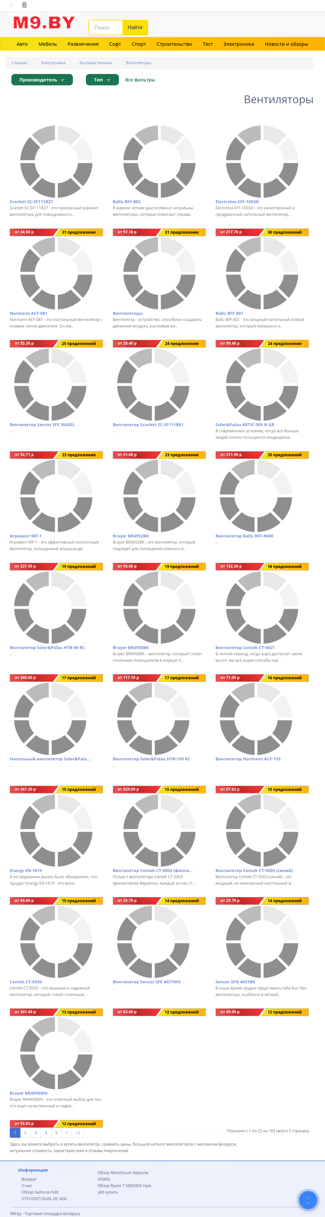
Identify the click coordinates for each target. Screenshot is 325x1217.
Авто (22, 44)
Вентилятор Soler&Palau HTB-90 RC (47, 647)
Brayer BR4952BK (131, 536)
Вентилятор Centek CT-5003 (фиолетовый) (153, 870)
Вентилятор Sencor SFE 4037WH (146, 981)
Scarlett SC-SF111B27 (31, 201)
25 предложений (79, 343)
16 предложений (285, 678)
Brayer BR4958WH (28, 1093)
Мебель (48, 44)
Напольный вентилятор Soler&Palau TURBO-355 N (50, 758)
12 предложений (182, 1012)
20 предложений (285, 455)
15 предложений (79, 789)
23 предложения (79, 455)
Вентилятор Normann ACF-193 (248, 758)
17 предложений (79, 678)
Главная (19, 63)
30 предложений (285, 232)
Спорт (139, 44)
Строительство (174, 44)
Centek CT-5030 (26, 981)
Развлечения (83, 44)
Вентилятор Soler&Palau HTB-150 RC (152, 758)
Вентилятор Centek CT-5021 (245, 647)
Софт (115, 44)
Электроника (239, 44)
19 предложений (79, 566)
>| (78, 1133)
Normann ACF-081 (28, 313)
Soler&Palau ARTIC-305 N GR (244, 424)
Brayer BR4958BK (131, 647)
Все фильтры (140, 80)
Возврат (29, 1179)
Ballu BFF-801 (229, 313)
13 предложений (79, 1012)
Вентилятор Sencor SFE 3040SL (42, 424)
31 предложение (79, 232)
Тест (208, 44)
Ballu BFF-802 (127, 201)
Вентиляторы (138, 63)
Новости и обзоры (286, 44)
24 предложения (182, 343)
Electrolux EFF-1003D (237, 201)
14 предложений (182, 901)
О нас (27, 1185)
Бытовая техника (96, 63)
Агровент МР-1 (26, 536)
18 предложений (285, 566)
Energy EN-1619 (26, 870)
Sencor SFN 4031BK (235, 981)
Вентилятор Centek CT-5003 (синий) (254, 870)
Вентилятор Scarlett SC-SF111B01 (148, 424)
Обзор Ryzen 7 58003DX (120, 1185)
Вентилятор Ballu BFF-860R (244, 536)
